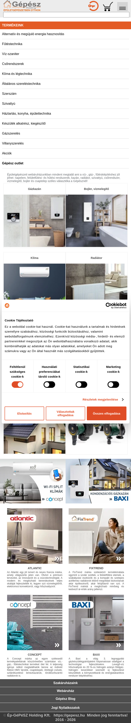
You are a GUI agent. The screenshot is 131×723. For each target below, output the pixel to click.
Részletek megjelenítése (100, 399)
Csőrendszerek (13, 64)
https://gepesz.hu (69, 715)
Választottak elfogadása (66, 413)
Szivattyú (8, 103)
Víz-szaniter (10, 54)
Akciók (7, 153)
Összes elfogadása (106, 413)
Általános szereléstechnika (21, 83)
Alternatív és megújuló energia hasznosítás (33, 34)
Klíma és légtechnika (17, 73)
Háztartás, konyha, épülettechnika (26, 113)
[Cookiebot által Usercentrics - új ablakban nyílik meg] (108, 306)
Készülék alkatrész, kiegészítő (23, 123)
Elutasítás (24, 413)
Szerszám (9, 93)
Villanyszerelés (13, 143)
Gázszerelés (11, 133)
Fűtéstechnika (12, 44)
